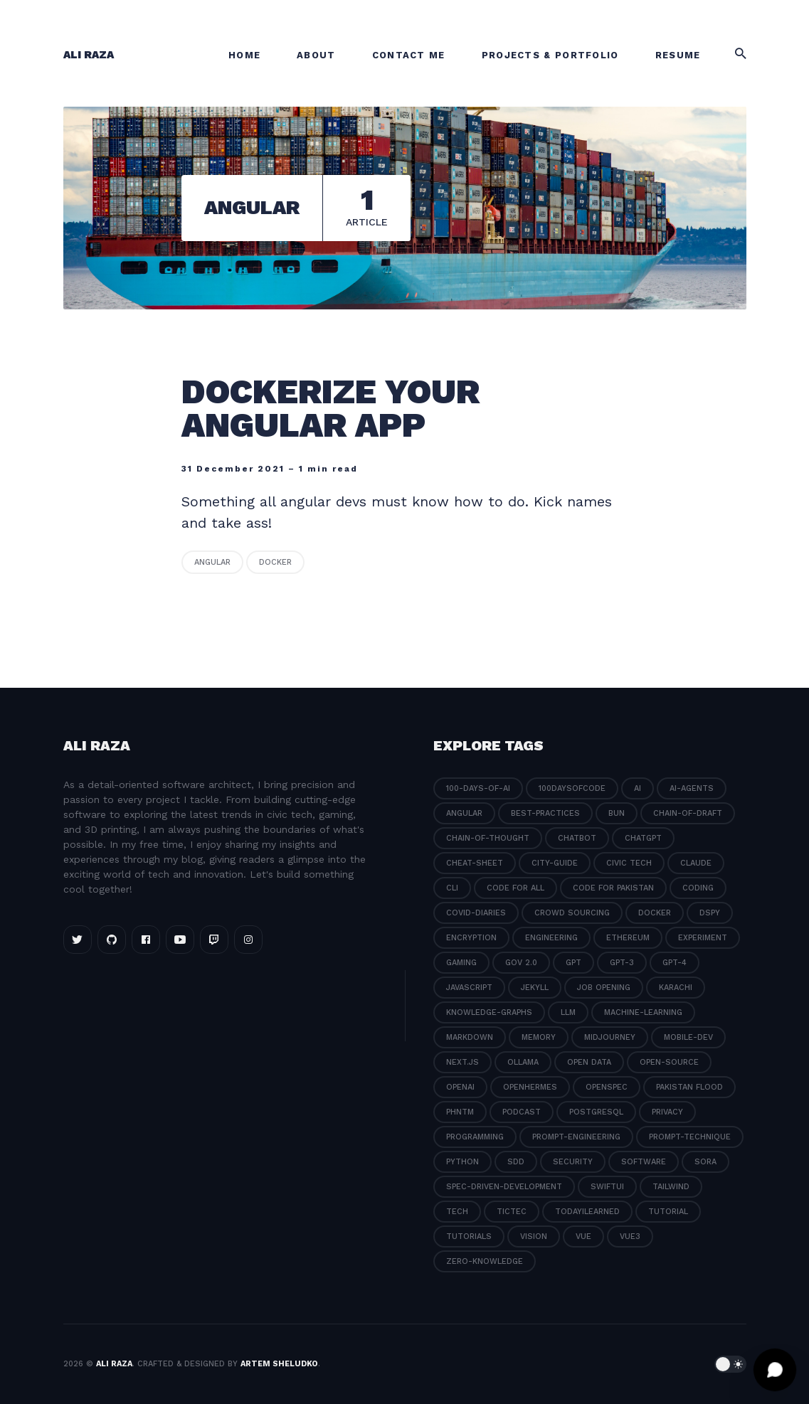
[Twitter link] (77, 939)
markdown (469, 1037)
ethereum (628, 937)
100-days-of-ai (478, 788)
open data (589, 1062)
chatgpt (643, 838)
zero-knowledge (484, 1261)
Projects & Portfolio (550, 55)
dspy (709, 913)
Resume (678, 55)
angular (212, 562)
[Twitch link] (214, 939)
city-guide (555, 863)
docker (275, 562)
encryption (471, 937)
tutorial (668, 1211)
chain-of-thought (487, 838)
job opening (603, 987)
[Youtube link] (180, 939)
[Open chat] (775, 1370)
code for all (515, 888)
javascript (469, 987)
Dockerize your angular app (330, 408)
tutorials (469, 1236)
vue (583, 1236)
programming (475, 1137)
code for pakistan (613, 888)
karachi (675, 987)
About (316, 55)
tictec (512, 1211)
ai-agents (692, 788)
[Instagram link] (248, 939)
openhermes (530, 1087)
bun (616, 813)
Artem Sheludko (279, 1363)
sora (705, 1161)
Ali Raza (88, 54)
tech (457, 1211)
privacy (667, 1112)
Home (244, 55)
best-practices (545, 813)
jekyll (535, 987)
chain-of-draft (687, 813)
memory (539, 1037)
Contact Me (408, 55)
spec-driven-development (504, 1186)
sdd (515, 1161)
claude (696, 863)
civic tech (629, 863)
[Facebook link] (146, 939)
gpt (573, 962)
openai (460, 1087)
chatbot (577, 838)
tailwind (670, 1186)
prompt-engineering (576, 1137)
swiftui (607, 1186)
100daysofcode (572, 788)
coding (698, 888)
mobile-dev (688, 1037)
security (573, 1161)
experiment (702, 937)
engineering (551, 937)
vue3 (630, 1236)
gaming (461, 962)
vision (533, 1236)
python (462, 1161)
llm (568, 1012)
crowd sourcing (572, 913)
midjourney (609, 1037)
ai (637, 788)
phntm (460, 1112)
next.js (462, 1062)
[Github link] (111, 939)
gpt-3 (622, 962)
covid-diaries (476, 913)
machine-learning (643, 1012)
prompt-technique (690, 1137)
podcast (521, 1112)
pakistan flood (689, 1087)
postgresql (596, 1112)
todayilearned (587, 1211)
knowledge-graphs (489, 1012)
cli (452, 888)
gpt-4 (674, 962)
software (643, 1161)
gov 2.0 (521, 962)
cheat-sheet (474, 863)
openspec (607, 1087)
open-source (669, 1062)
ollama (523, 1062)
